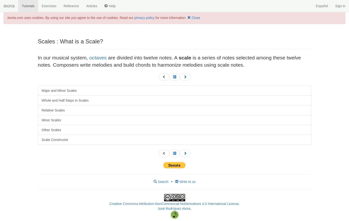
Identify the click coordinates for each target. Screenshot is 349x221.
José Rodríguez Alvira (174, 208)
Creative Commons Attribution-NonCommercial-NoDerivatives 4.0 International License (174, 204)
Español (322, 6)
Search (161, 182)
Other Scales (51, 130)
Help (110, 6)
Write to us (185, 182)
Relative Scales (53, 110)
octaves (97, 57)
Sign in (340, 6)
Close (193, 18)
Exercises (49, 6)
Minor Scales (51, 120)
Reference (71, 6)
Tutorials (28, 6)
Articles (91, 6)
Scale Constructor (55, 140)
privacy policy (144, 18)
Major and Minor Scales (59, 91)
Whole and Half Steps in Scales (65, 100)
